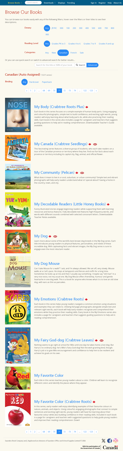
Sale (82, 52)
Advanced (92, 65)
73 (70, 90)
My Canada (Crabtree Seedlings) (61, 143)
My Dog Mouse (47, 263)
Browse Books (15, 3)
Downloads (50, 3)
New (54, 52)
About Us (117, 3)
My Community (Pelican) (54, 172)
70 (54, 90)
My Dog (41, 236)
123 (91, 90)
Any (47, 28)
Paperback (47, 82)
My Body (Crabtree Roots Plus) (59, 106)
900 (47, 34)
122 (85, 90)
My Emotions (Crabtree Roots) (59, 299)
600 (99, 28)
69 (49, 90)
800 (112, 28)
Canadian (63, 52)
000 (61, 28)
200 (74, 28)
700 (106, 28)
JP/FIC (54, 28)
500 (93, 28)
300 (80, 28)
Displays (61, 3)
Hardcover (34, 82)
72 (64, 90)
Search (80, 65)
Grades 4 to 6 (74, 43)
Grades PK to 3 (58, 43)
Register (102, 3)
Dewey (28, 27)
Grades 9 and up (106, 43)
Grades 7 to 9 (90, 43)
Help (110, 3)
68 (44, 90)
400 (87, 28)
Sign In (94, 3)
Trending (71, 3)
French (74, 52)
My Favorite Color (49, 375)
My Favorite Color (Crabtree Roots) (63, 401)
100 (68, 28)
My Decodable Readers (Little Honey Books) (70, 204)
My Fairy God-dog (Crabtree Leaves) (64, 340)
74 (75, 90)
